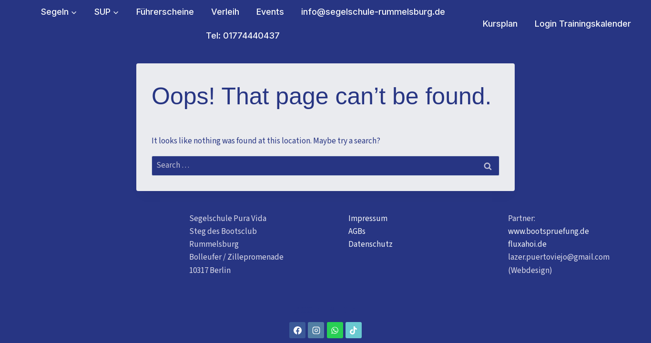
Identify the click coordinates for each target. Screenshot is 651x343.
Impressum (367, 218)
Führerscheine (165, 12)
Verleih (225, 12)
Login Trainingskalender (583, 24)
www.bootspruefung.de (548, 231)
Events (270, 12)
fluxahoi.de (527, 244)
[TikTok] (354, 330)
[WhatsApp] (335, 330)
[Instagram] (316, 330)
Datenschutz (370, 244)
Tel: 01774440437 (243, 35)
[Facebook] (297, 330)
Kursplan (500, 24)
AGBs (357, 231)
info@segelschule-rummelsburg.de (373, 12)
